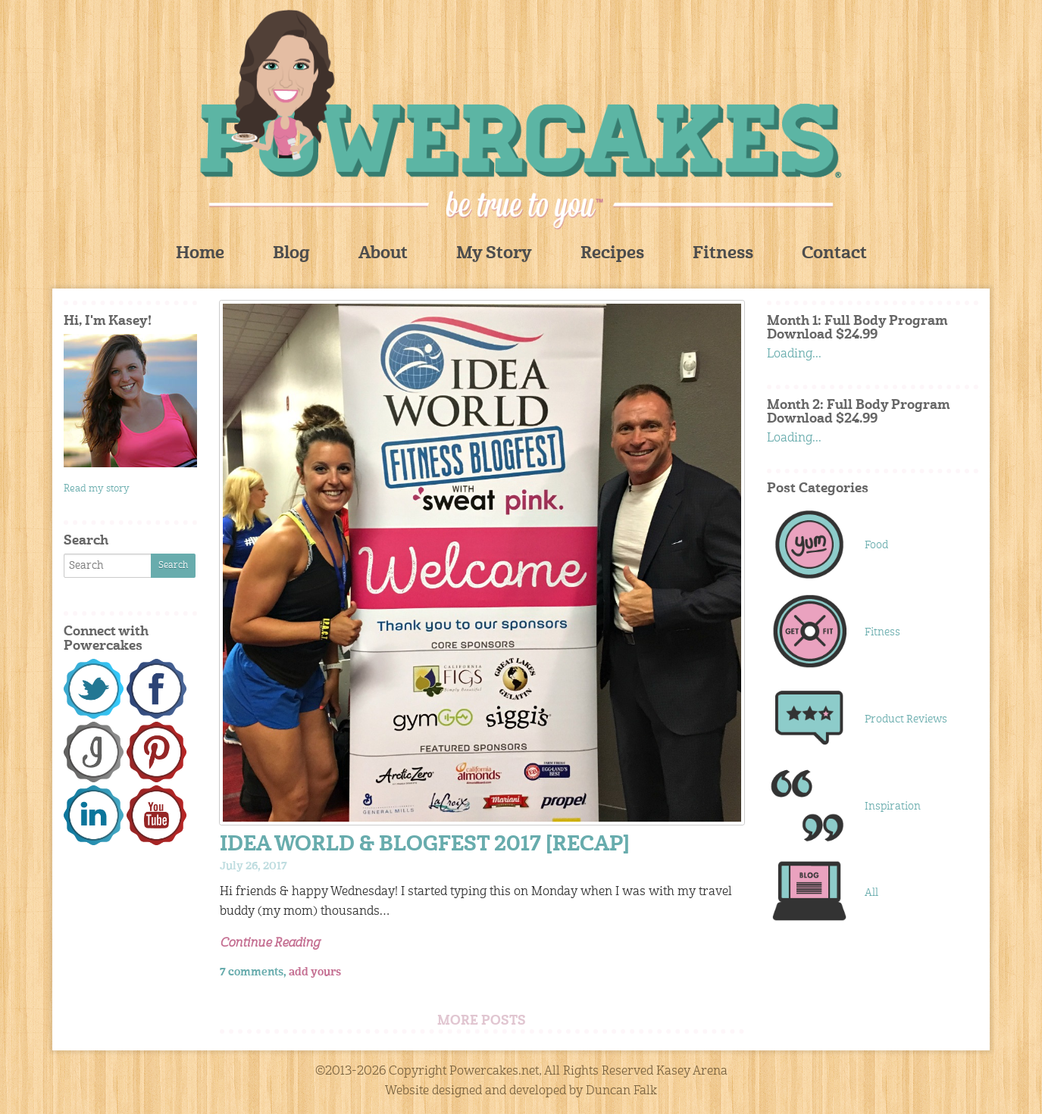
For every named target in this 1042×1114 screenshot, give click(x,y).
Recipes (612, 254)
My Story (494, 254)
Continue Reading (270, 944)
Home (200, 254)
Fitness (723, 254)
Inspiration (893, 806)
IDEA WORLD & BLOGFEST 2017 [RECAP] (425, 845)
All (871, 893)
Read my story (97, 489)
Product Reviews (906, 719)
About (383, 254)
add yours (315, 972)
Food (876, 545)
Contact (834, 254)
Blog (291, 254)
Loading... (794, 354)
